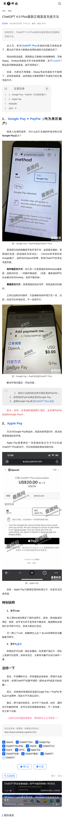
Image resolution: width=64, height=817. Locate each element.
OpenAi (9, 742)
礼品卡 (18, 644)
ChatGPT (57, 61)
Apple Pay (14, 423)
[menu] (60, 3)
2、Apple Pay (15, 99)
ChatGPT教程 (31, 754)
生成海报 (9, 776)
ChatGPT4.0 (48, 746)
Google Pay (17, 119)
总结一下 (13, 108)
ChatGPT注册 (12, 754)
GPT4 (21, 750)
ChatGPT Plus (29, 45)
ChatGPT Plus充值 (44, 401)
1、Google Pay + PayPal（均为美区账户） (28, 94)
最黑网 (5, 23)
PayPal (35, 119)
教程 (34, 23)
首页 (4, 11)
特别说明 (13, 104)
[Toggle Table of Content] (47, 89)
